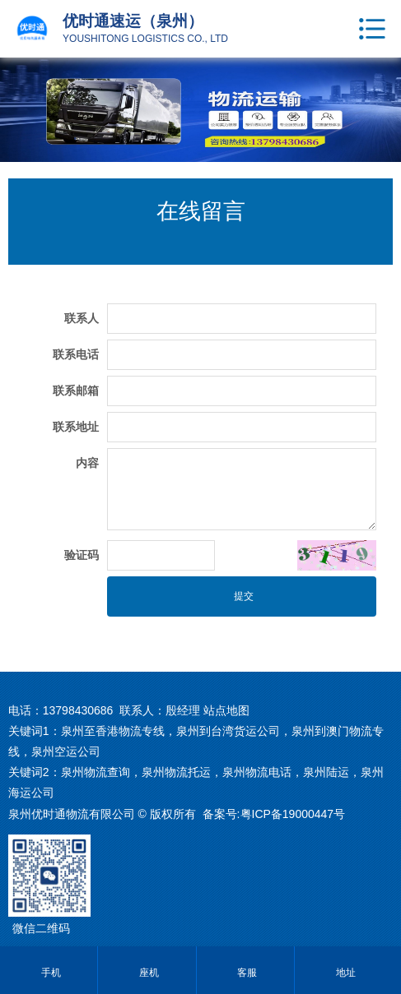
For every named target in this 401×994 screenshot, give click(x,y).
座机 (147, 972)
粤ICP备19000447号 (293, 814)
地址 (344, 972)
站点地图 (226, 710)
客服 (245, 972)
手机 (49, 972)
